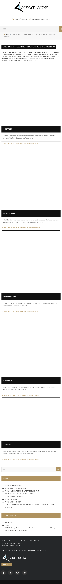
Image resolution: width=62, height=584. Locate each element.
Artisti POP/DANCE (12, 499)
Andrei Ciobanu (9, 297)
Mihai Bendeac (9, 213)
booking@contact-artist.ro (40, 19)
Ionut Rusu (7, 130)
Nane (7, 525)
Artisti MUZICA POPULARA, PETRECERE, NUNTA (22, 491)
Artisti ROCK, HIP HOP (13, 502)
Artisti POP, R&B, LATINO (14, 496)
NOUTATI (8, 507)
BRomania (7, 444)
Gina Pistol (8, 380)
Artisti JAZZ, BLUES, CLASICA (15, 488)
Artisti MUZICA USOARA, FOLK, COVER (19, 494)
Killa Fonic (8, 522)
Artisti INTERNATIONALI (13, 485)
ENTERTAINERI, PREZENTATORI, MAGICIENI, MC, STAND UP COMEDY (21, 144)
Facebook (4, 545)
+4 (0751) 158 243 (20, 19)
